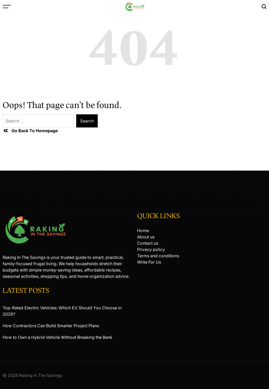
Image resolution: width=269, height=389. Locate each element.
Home (143, 230)
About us (145, 236)
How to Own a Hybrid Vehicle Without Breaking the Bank (57, 337)
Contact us (147, 243)
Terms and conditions (158, 255)
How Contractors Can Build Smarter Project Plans (51, 325)
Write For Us (149, 262)
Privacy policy (151, 249)
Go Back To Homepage (30, 130)
